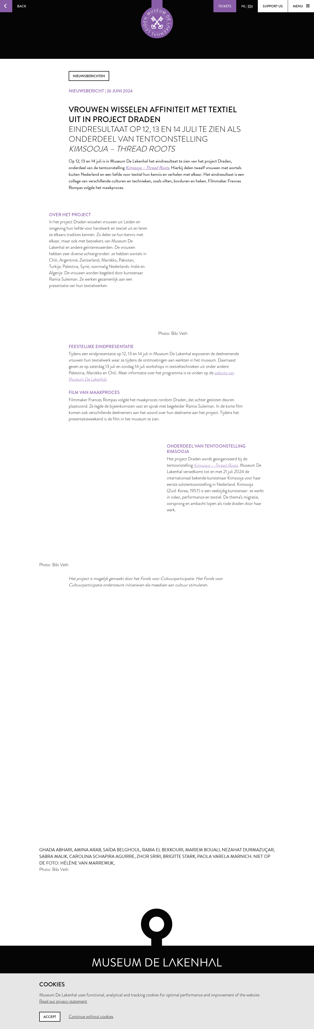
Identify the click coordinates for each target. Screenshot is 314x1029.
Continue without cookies (91, 1016)
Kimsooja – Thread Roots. (148, 167)
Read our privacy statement (63, 1001)
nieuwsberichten (89, 76)
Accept (49, 1016)
